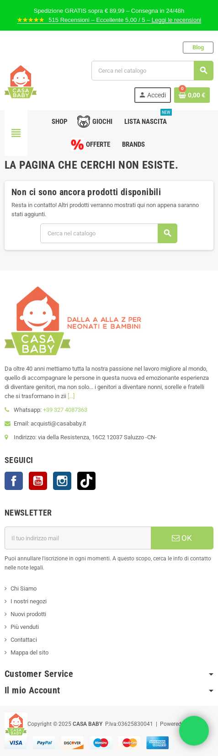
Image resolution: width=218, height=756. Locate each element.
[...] (71, 396)
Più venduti (25, 626)
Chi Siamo (24, 588)
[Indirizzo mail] (78, 538)
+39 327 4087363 (65, 409)
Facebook (14, 481)
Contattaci (24, 639)
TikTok (86, 481)
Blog (198, 47)
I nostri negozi (29, 601)
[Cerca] (152, 70)
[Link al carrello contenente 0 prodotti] (192, 95)
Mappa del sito (29, 652)
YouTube (38, 481)
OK (182, 538)
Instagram (62, 481)
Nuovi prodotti (28, 614)
